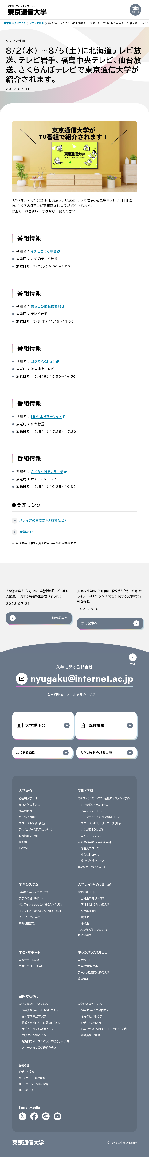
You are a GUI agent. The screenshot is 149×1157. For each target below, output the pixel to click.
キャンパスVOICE (92, 952)
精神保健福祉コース (92, 860)
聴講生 (85, 917)
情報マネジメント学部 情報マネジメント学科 (104, 798)
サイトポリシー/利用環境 (33, 1084)
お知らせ (24, 1065)
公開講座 (24, 842)
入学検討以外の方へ (90, 1004)
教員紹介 (83, 978)
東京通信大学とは (29, 804)
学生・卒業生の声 (88, 966)
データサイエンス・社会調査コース (100, 817)
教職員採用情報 (90, 1035)
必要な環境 (84, 935)
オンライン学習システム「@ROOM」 (40, 911)
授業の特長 (25, 811)
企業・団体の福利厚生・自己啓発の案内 (104, 1029)
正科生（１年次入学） (92, 898)
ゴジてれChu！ (43, 361)
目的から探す (29, 996)
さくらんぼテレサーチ (47, 471)
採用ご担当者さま (91, 1016)
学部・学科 (85, 790)
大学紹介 (26, 790)
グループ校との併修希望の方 (39, 1047)
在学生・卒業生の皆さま (95, 1010)
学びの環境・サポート (31, 898)
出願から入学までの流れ (92, 929)
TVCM (23, 848)
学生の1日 (84, 960)
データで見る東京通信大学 (93, 972)
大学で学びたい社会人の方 (38, 1029)
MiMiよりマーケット (46, 416)
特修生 (85, 923)
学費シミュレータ (30, 966)
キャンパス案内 (28, 817)
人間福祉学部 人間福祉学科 (94, 842)
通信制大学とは (28, 798)
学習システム (29, 884)
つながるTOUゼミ (92, 829)
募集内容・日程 (86, 892)
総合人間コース (90, 848)
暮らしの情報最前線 (46, 306)
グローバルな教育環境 (32, 823)
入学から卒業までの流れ (33, 892)
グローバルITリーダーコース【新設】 (102, 823)
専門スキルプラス (91, 835)
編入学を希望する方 (34, 1016)
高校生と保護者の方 (34, 1035)
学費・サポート (29, 952)
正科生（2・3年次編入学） (96, 904)
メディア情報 (26, 1071)
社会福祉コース (90, 854)
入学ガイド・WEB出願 (94, 884)
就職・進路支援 (27, 923)
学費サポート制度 (29, 960)
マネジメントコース (92, 811)
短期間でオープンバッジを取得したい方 (45, 1041)
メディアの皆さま (91, 1022)
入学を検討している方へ (33, 1004)
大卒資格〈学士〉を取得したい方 (40, 1010)
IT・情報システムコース (94, 804)
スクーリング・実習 (29, 917)
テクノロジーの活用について (35, 829)
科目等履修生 (89, 911)
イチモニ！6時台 (44, 251)
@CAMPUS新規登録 (32, 1078)
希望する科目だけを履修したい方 (42, 1022)
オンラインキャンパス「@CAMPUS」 (40, 904)
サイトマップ (26, 1090)
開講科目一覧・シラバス (91, 867)
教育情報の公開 (28, 835)
